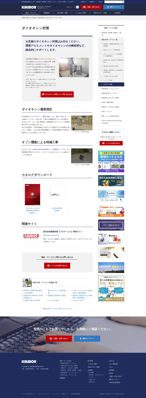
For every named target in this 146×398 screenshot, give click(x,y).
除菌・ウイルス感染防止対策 (110, 116)
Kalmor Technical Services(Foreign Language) (112, 122)
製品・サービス (31, 13)
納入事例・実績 (62, 13)
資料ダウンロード (114, 379)
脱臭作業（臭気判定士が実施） (57, 295)
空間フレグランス (107, 111)
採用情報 (91, 1)
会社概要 (91, 372)
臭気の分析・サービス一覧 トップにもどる (57, 308)
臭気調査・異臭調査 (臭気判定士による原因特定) (32, 291)
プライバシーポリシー (43, 393)
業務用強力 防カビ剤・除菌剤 (110, 98)
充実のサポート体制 (100, 13)
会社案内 (117, 13)
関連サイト (65, 393)
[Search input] (113, 2)
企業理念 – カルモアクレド (96, 375)
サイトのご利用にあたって (28, 393)
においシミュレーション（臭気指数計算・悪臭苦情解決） (82, 291)
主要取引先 (92, 382)
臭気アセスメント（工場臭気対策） (57, 291)
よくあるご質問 (80, 13)
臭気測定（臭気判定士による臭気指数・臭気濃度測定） (82, 296)
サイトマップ (55, 393)
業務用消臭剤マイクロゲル (109, 93)
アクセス (91, 377)
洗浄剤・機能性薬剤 (107, 102)
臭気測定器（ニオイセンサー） (111, 88)
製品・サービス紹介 (31, 17)
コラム (111, 367)
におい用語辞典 (113, 364)
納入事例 (90, 361)
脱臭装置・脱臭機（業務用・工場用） (111, 34)
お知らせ (111, 361)
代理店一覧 (83, 1)
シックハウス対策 (53, 300)
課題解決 (47, 13)
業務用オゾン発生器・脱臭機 (110, 107)
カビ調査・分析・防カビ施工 (31, 300)
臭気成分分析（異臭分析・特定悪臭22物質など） (33, 296)
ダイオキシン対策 (78, 300)
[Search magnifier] (123, 2)
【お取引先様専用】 (115, 382)
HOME (23, 17)
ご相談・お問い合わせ (115, 376)
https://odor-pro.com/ (50, 235)
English (100, 1)
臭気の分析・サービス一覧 (44, 17)
